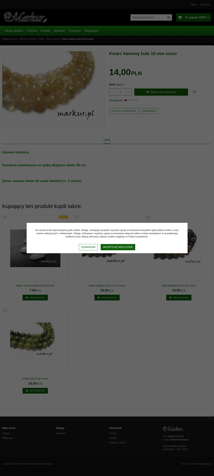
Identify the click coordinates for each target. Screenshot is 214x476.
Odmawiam (88, 247)
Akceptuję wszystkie (118, 247)
